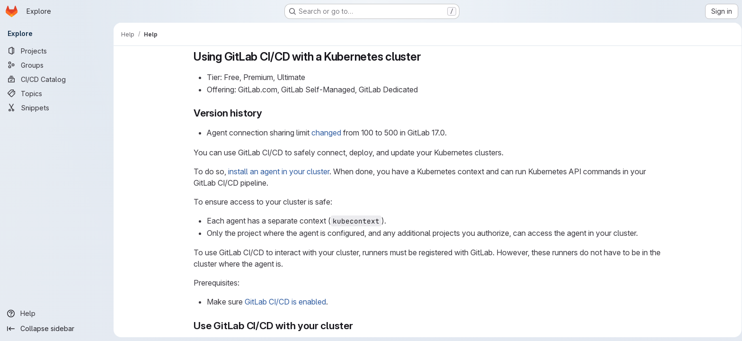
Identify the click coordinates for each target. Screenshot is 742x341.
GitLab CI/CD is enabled (283, 301)
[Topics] (57, 93)
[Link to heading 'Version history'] (265, 113)
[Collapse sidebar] (57, 328)
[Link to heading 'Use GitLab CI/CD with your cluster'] (356, 326)
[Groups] (57, 65)
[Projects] (57, 50)
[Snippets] (57, 107)
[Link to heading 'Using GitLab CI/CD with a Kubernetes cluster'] (425, 56)
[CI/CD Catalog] (57, 79)
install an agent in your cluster (276, 171)
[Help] (57, 313)
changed (324, 132)
